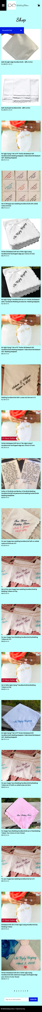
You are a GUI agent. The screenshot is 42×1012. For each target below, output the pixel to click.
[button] (12, 30)
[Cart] (39, 5)
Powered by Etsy (20, 1009)
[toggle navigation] (3, 5)
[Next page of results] (28, 990)
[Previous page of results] (14, 990)
